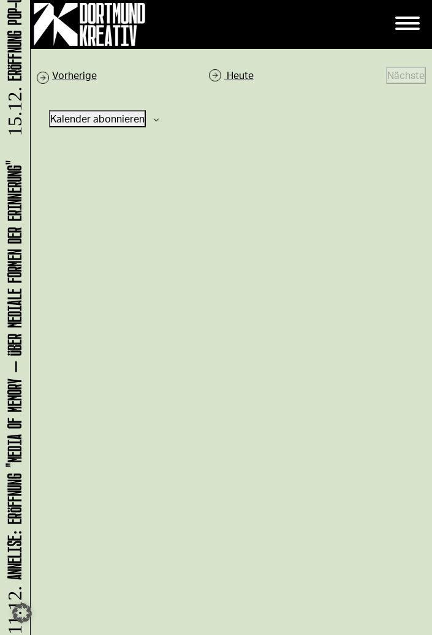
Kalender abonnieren (97, 118)
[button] (22, 613)
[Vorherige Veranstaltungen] (67, 75)
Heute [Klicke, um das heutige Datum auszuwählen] (239, 75)
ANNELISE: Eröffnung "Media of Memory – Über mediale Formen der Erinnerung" (13, 396)
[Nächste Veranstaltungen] (406, 75)
